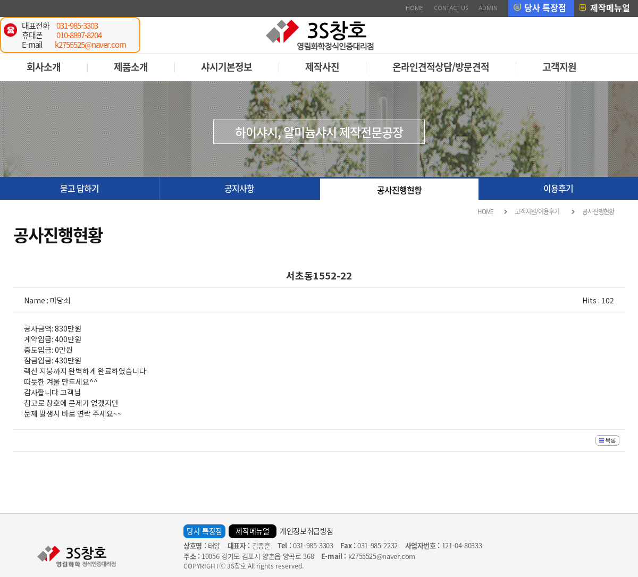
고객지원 (559, 67)
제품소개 (131, 67)
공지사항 (239, 188)
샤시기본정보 (226, 67)
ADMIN (488, 8)
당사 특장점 (545, 7)
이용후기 (558, 188)
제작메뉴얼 (610, 7)
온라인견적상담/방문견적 (440, 67)
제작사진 (322, 67)
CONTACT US (451, 8)
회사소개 (44, 67)
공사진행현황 (399, 189)
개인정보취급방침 (306, 530)
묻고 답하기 (79, 188)
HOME (414, 8)
